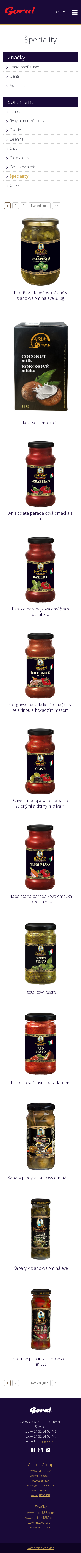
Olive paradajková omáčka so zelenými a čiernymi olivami (40, 803)
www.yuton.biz (40, 1495)
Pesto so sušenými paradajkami (40, 1083)
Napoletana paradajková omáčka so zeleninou (40, 899)
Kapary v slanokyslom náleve (40, 1268)
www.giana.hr (40, 1490)
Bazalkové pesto (40, 992)
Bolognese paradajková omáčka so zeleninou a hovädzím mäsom (40, 707)
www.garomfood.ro (40, 1485)
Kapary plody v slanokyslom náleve (41, 1178)
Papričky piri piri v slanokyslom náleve (40, 1361)
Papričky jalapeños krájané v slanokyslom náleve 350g (40, 295)
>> (56, 206)
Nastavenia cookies (40, 1548)
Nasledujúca (39, 206)
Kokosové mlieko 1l (40, 423)
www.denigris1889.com (40, 1518)
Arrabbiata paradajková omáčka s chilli (40, 515)
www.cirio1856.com (40, 1513)
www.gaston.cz (40, 1471)
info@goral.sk (45, 1441)
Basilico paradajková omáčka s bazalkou (40, 611)
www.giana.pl (40, 1480)
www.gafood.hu (40, 1476)
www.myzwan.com (40, 1522)
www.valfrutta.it (40, 1527)
